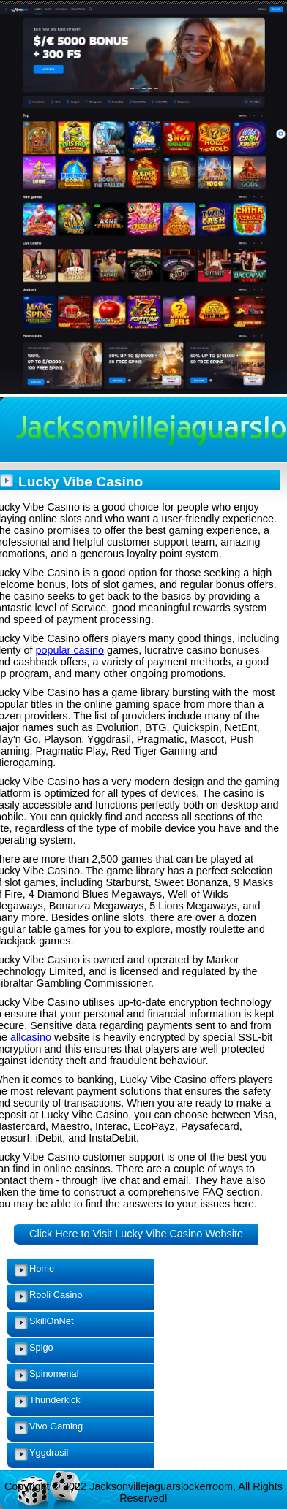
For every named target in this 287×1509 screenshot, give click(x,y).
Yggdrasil (48, 1452)
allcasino (30, 1037)
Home (41, 1268)
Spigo (41, 1347)
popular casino (69, 650)
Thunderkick (55, 1399)
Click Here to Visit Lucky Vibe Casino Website (136, 1233)
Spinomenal (54, 1373)
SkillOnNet (51, 1320)
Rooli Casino (56, 1294)
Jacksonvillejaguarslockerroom (161, 1486)
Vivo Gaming (56, 1426)
